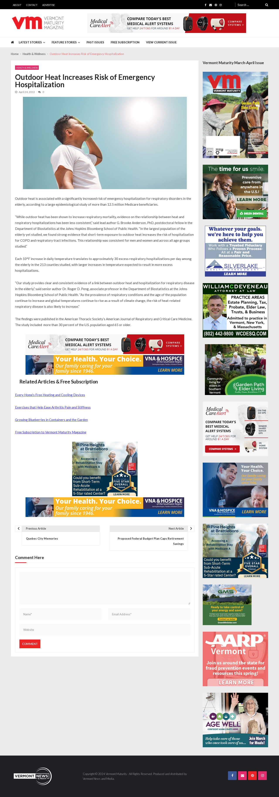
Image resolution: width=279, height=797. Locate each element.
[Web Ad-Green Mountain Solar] (227, 605)
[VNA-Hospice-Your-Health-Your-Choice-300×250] (235, 490)
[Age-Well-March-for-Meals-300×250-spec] (235, 720)
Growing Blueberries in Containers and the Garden (51, 420)
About (17, 4)
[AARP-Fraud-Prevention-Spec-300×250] (235, 659)
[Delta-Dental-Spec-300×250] (235, 192)
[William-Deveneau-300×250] (235, 310)
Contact (31, 4)
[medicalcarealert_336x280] (235, 429)
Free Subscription (125, 42)
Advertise (48, 4)
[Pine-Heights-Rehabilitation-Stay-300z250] (105, 469)
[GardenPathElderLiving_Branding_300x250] (235, 369)
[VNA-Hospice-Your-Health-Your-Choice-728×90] (105, 365)
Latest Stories (30, 42)
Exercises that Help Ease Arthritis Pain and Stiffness (53, 407)
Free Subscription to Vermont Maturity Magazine (50, 432)
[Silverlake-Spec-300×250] (235, 251)
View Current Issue (161, 42)
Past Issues (95, 42)
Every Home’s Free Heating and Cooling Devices (50, 395)
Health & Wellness (27, 67)
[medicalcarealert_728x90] (166, 23)
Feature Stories (64, 42)
